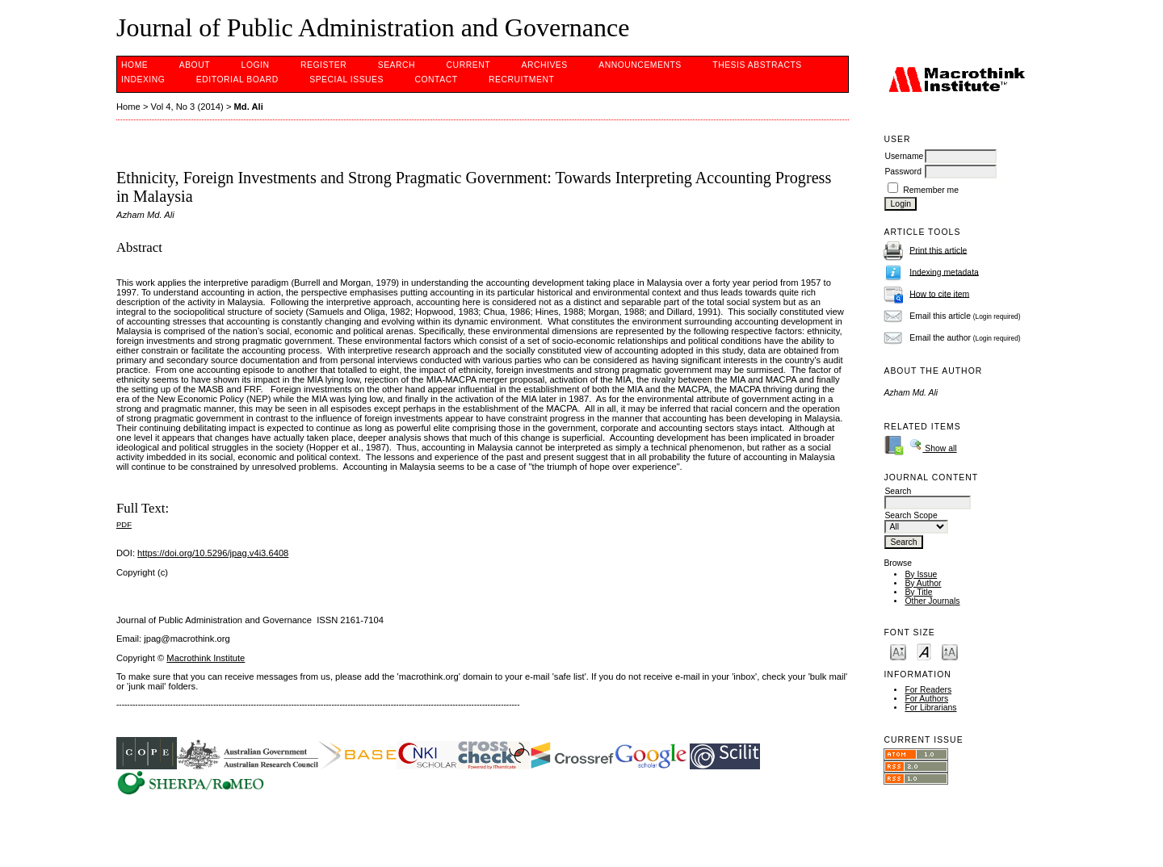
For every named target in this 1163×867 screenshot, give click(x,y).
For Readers (928, 689)
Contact (435, 79)
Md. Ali (248, 106)
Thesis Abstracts (757, 65)
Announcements (640, 65)
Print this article (938, 249)
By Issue (921, 574)
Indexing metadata (944, 271)
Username (903, 156)
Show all (932, 448)
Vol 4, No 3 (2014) (187, 106)
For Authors (926, 698)
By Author (923, 583)
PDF (124, 524)
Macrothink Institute (205, 658)
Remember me (931, 190)
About (194, 65)
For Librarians (930, 707)
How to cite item (939, 293)
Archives (544, 65)
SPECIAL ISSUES (346, 79)
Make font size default (924, 651)
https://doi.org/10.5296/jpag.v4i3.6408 (212, 553)
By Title (918, 592)
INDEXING (143, 79)
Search (396, 65)
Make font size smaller (898, 651)
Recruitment (521, 79)
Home (134, 65)
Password (903, 171)
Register (323, 65)
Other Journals (932, 601)
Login (255, 65)
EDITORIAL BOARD (237, 79)
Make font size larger (950, 651)
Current (468, 65)
